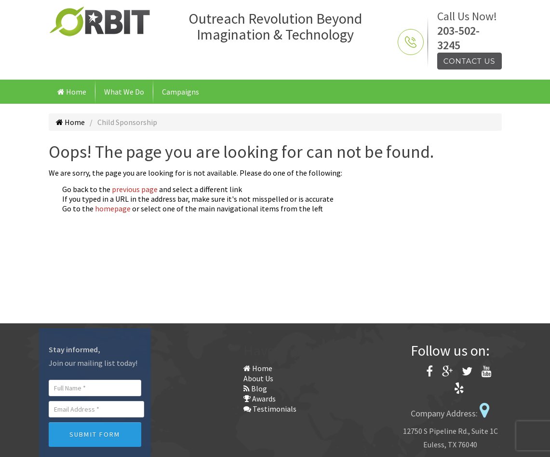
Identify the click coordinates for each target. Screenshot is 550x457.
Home (71, 92)
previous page (135, 189)
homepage (113, 208)
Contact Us (469, 61)
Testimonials (269, 409)
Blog (255, 388)
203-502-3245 (458, 38)
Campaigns (180, 92)
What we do (124, 92)
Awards (259, 398)
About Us (258, 378)
